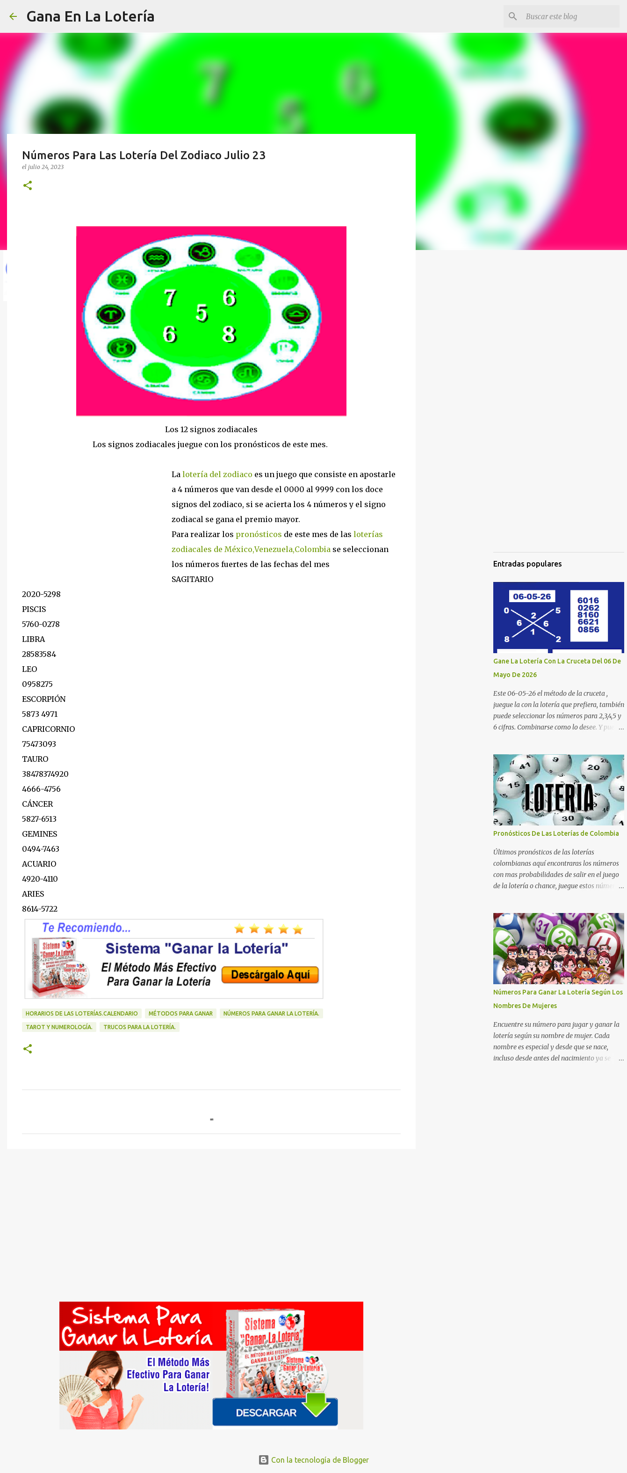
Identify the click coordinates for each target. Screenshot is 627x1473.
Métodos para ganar (181, 1013)
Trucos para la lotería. (139, 1027)
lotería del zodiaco (216, 474)
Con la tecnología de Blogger (313, 1460)
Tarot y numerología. (59, 1027)
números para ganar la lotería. (271, 1013)
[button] (27, 186)
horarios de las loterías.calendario (82, 1013)
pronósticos (258, 534)
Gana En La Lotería (90, 15)
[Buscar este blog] (570, 16)
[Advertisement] (97, 515)
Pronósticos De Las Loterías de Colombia (556, 833)
